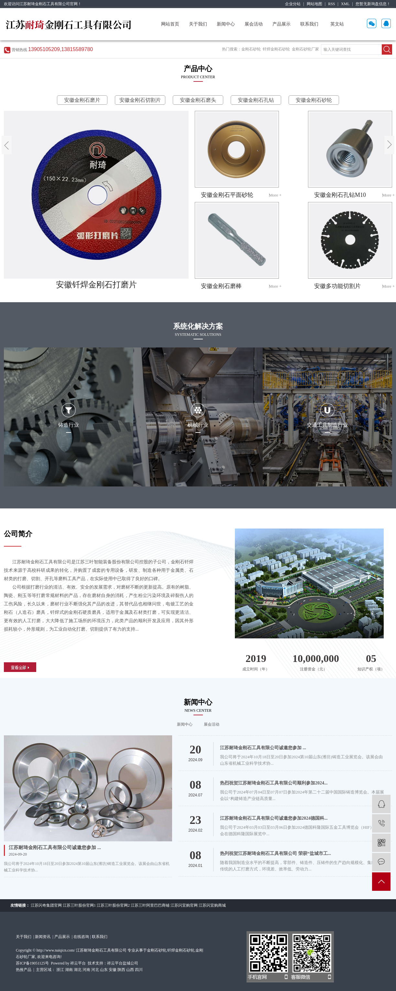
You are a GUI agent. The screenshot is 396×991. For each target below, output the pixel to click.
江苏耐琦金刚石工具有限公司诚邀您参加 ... (55, 847)
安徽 (112, 969)
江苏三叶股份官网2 (113, 905)
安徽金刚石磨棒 (221, 286)
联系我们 (309, 24)
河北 (95, 969)
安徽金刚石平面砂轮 (227, 195)
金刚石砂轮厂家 (305, 49)
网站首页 (170, 24)
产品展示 (281, 24)
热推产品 (23, 969)
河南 (86, 969)
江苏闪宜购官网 (184, 905)
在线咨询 (81, 936)
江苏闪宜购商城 (212, 905)
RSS (331, 4)
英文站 (337, 24)
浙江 (60, 969)
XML (345, 4)
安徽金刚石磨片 (82, 100)
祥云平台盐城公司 (122, 963)
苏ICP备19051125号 (32, 963)
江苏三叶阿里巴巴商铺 (150, 905)
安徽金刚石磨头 (198, 100)
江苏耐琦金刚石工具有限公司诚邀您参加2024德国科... (274, 818)
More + (275, 195)
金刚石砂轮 (251, 49)
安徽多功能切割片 (337, 286)
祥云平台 (78, 963)
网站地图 (314, 4)
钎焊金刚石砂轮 (276, 49)
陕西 (121, 969)
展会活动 (254, 24)
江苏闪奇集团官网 (46, 905)
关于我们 (198, 24)
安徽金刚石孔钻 (256, 100)
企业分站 (293, 4)
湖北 (78, 969)
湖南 (69, 969)
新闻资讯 (43, 936)
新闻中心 (226, 24)
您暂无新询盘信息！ (373, 4)
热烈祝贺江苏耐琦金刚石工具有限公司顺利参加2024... (274, 783)
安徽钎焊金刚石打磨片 (96, 284)
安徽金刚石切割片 (140, 100)
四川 (139, 969)
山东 (104, 969)
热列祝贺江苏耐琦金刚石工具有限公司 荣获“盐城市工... (275, 853)
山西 (130, 969)
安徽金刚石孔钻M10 (340, 195)
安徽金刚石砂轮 (314, 100)
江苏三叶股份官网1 (79, 905)
